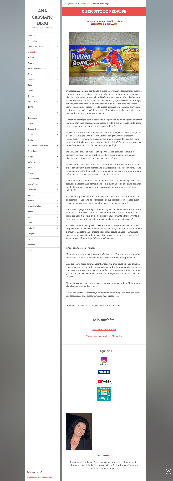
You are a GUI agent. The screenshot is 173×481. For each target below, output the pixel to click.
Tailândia (31, 228)
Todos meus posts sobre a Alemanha (104, 336)
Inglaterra (32, 162)
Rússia (30, 211)
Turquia (31, 233)
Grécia (30, 140)
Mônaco (31, 195)
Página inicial (33, 35)
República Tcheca (35, 206)
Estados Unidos (34, 129)
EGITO (30, 107)
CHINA (30, 90)
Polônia (31, 200)
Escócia (31, 112)
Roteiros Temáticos (36, 46)
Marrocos (32, 189)
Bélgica (31, 63)
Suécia (30, 217)
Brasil (30, 74)
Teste (30, 250)
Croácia (31, 96)
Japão (30, 173)
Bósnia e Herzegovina (37, 68)
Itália (30, 167)
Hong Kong (32, 151)
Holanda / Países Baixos (38, 145)
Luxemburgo (33, 184)
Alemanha (32, 52)
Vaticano (31, 239)
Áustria (31, 57)
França (31, 134)
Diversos (31, 244)
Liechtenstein (33, 178)
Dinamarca (32, 101)
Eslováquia (32, 118)
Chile (30, 85)
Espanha (31, 123)
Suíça (30, 222)
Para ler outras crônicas (104, 329)
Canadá (31, 79)
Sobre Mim (32, 41)
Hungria (31, 156)
